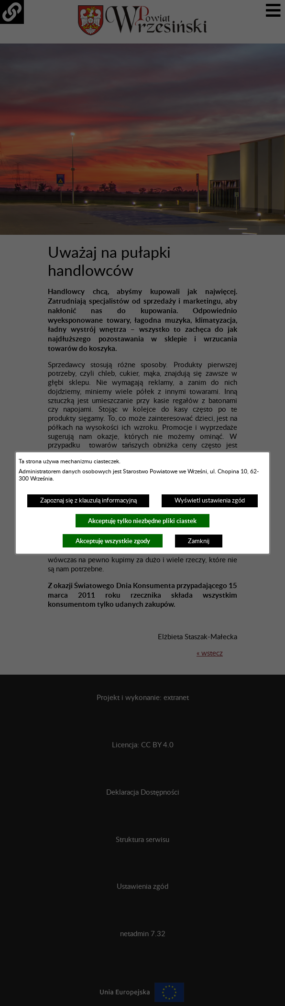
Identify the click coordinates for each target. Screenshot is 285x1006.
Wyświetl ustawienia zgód (210, 500)
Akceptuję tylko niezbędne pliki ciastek (142, 521)
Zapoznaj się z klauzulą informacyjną (88, 500)
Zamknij (198, 541)
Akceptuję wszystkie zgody (113, 541)
